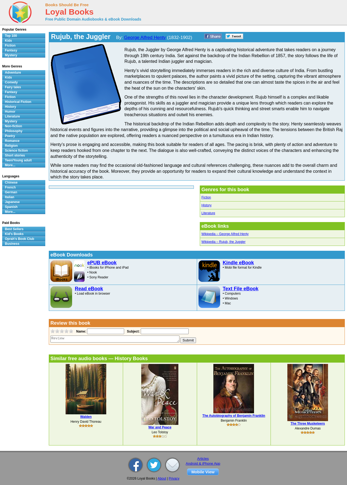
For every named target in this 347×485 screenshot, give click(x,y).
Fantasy (11, 50)
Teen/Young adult (18, 160)
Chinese (11, 182)
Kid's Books (14, 234)
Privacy (174, 478)
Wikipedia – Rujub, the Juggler (223, 242)
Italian (9, 197)
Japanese (12, 202)
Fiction (206, 197)
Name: (80, 331)
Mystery (11, 55)
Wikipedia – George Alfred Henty (225, 234)
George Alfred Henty (145, 37)
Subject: (132, 331)
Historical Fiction (18, 102)
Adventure (13, 72)
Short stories (15, 155)
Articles (203, 459)
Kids (8, 41)
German (11, 192)
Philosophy (14, 131)
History (206, 205)
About (162, 478)
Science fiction (16, 150)
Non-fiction (13, 126)
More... (10, 165)
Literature (208, 213)
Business (12, 244)
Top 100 (11, 36)
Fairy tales (13, 87)
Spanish (11, 207)
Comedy (11, 82)
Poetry (10, 136)
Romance (12, 141)
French (10, 187)
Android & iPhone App (203, 463)
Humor (10, 111)
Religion (11, 146)
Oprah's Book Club (19, 239)
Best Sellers (14, 229)
